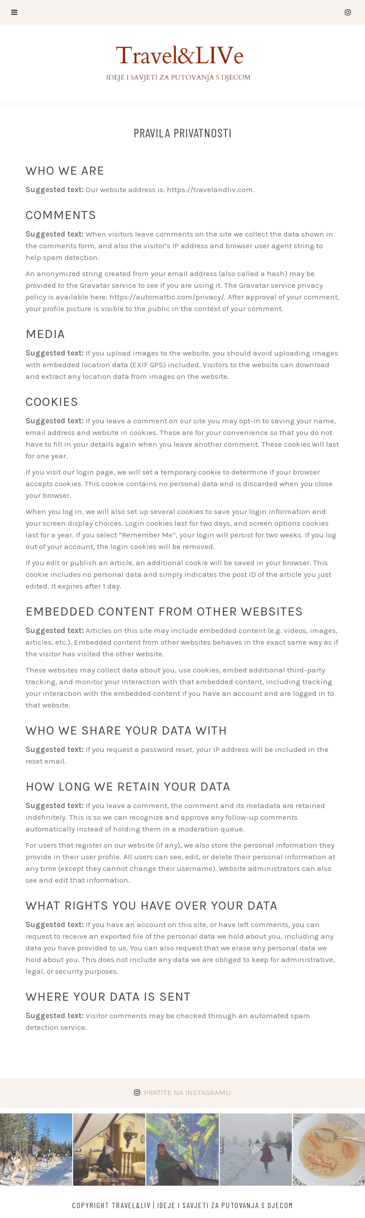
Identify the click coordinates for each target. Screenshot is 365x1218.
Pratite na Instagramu (187, 1092)
